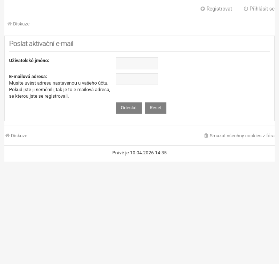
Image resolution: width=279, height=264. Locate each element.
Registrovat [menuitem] (216, 9)
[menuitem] (239, 136)
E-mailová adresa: (28, 76)
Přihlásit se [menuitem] (259, 9)
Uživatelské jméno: (29, 60)
